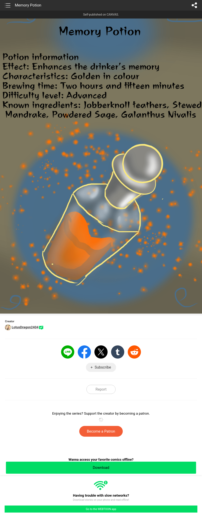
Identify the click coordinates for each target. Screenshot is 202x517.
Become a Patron (101, 431)
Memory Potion (28, 5)
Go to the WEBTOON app (101, 509)
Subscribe (103, 367)
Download (101, 467)
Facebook (84, 352)
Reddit (134, 352)
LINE (67, 352)
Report (101, 389)
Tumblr (117, 352)
